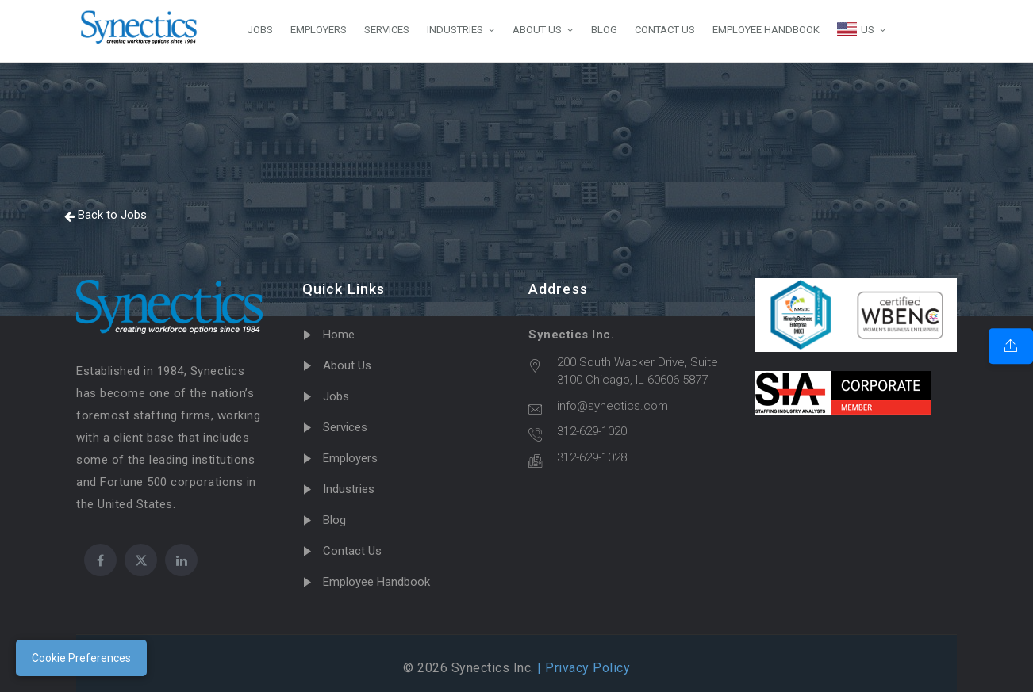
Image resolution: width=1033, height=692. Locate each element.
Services (345, 427)
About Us (347, 365)
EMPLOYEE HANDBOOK (766, 30)
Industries (348, 489)
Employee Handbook (376, 582)
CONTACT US (665, 30)
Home (339, 334)
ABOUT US (537, 30)
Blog (334, 520)
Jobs (336, 396)
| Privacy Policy (582, 667)
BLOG (604, 30)
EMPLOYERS (318, 30)
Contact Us (352, 551)
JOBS (260, 30)
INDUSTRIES (455, 30)
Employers (350, 458)
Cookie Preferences (81, 658)
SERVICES (386, 30)
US (855, 29)
